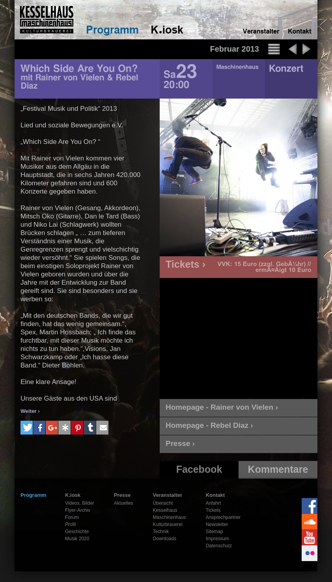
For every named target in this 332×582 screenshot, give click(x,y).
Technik (161, 531)
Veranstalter (167, 495)
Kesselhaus (165, 510)
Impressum (217, 538)
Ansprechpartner (223, 517)
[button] (27, 428)
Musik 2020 (77, 538)
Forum (72, 517)
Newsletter (217, 524)
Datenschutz (219, 545)
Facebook (199, 469)
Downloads (164, 538)
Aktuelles (123, 503)
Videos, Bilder (79, 503)
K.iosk (72, 495)
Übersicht (163, 503)
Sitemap (214, 531)
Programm (33, 495)
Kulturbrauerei (168, 524)
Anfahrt (213, 503)
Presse (122, 495)
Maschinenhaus (169, 517)
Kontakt (215, 495)
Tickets (213, 510)
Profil (70, 524)
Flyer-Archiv (77, 510)
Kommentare (278, 469)
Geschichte (77, 531)
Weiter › (30, 411)
